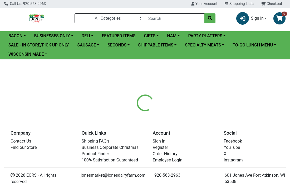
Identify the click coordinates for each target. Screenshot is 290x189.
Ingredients (182, 126)
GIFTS (149, 35)
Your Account (204, 4)
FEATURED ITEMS (118, 35)
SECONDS (116, 45)
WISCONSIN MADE (26, 54)
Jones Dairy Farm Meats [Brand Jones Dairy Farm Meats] (194, 158)
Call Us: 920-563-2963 (25, 4)
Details (135, 126)
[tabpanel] (205, 160)
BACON (15, 35)
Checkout (271, 4)
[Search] (175, 18)
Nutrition (157, 126)
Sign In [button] (250, 18)
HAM (171, 35)
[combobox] (175, 18)
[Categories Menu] (110, 18)
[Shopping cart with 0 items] (279, 18)
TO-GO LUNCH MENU (253, 45)
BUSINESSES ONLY (52, 35)
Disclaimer (210, 126)
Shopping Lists (239, 4)
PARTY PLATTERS (205, 35)
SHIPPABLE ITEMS (155, 45)
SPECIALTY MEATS (203, 45)
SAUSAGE (86, 45)
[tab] (135, 126)
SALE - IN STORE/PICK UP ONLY (38, 45)
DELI (86, 35)
